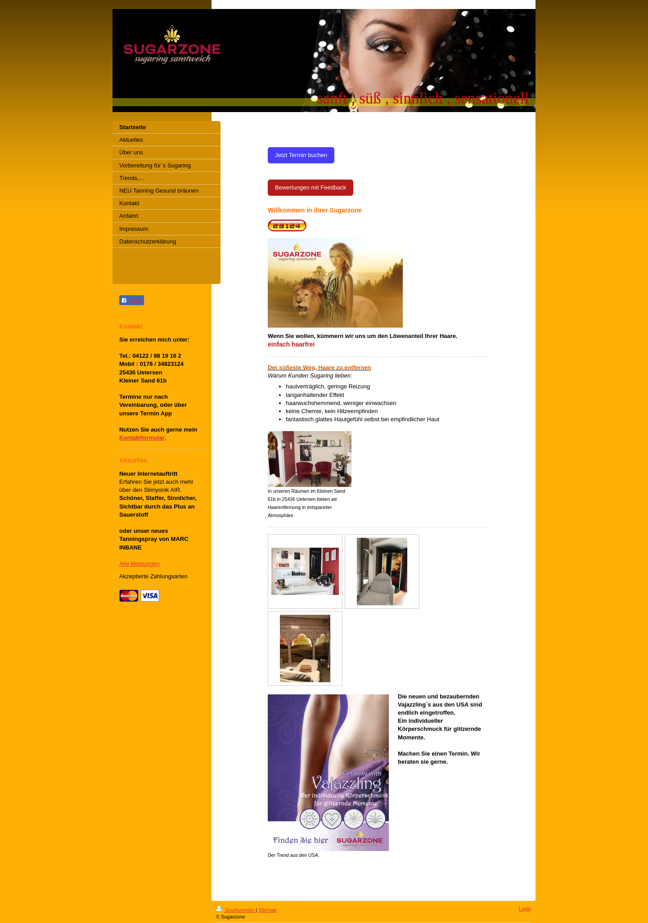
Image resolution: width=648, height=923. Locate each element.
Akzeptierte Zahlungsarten (153, 576)
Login (525, 908)
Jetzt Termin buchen (301, 155)
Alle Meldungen (139, 563)
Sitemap (267, 910)
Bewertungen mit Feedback (310, 187)
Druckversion (236, 910)
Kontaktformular (142, 437)
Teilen (131, 300)
